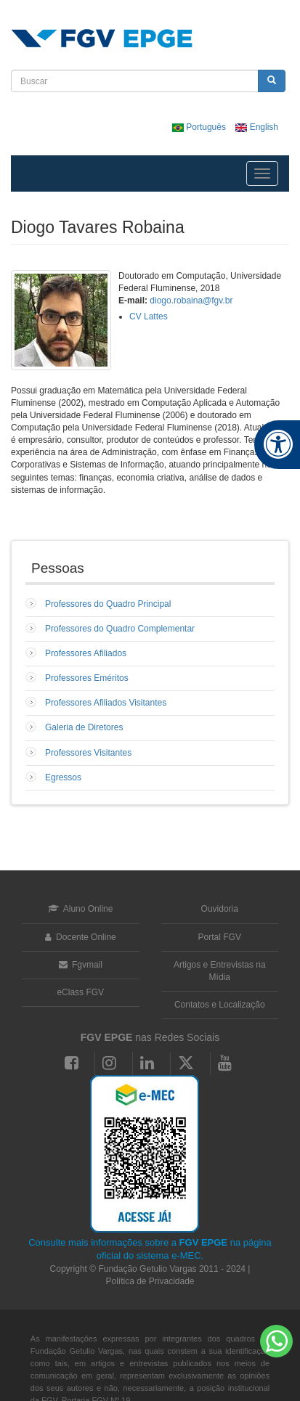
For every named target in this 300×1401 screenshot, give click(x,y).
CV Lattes (148, 316)
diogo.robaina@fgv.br (191, 300)
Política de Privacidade (149, 1281)
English (256, 127)
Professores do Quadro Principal (108, 604)
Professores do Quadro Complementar (120, 629)
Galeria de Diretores (84, 727)
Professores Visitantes (88, 753)
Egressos (63, 777)
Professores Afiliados (85, 653)
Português (200, 127)
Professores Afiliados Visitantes (105, 703)
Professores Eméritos (87, 678)
